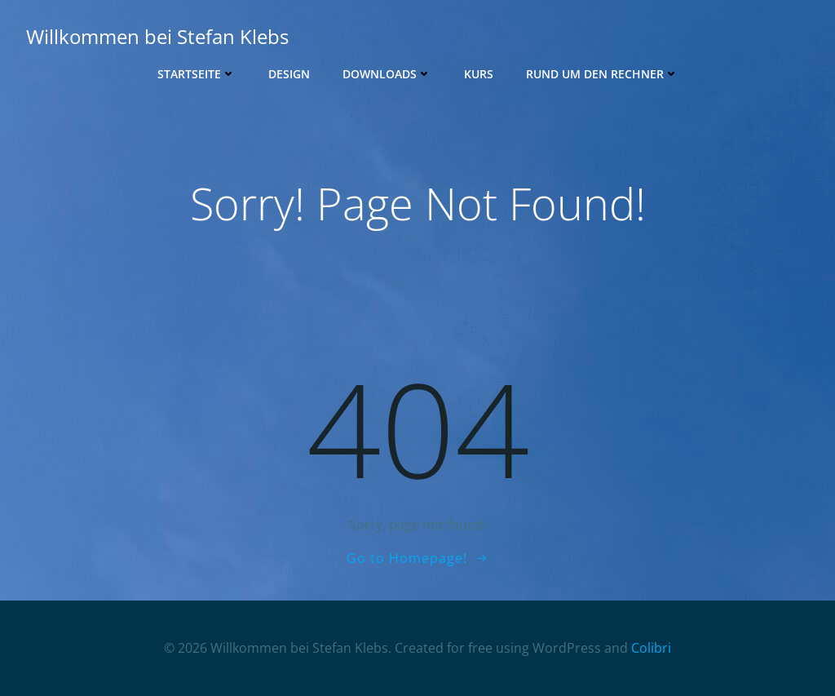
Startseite (196, 74)
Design (289, 74)
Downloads (386, 74)
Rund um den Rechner (602, 74)
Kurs (478, 74)
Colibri (651, 648)
